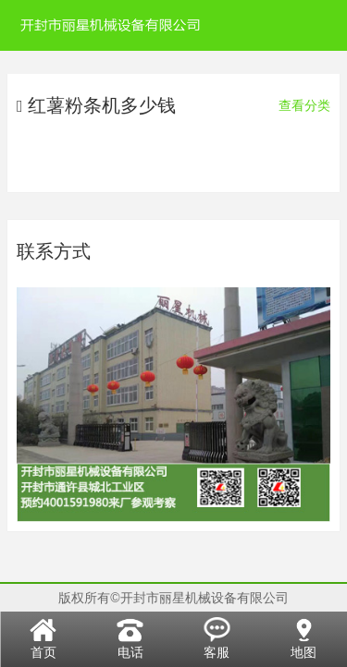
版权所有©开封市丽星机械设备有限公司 (173, 597)
